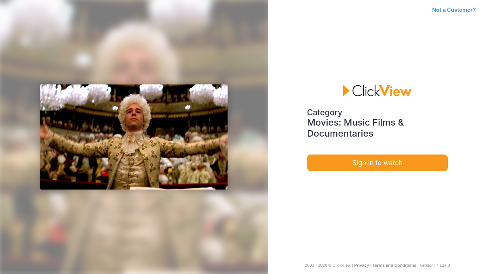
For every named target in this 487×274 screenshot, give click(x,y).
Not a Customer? (454, 9)
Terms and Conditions (394, 265)
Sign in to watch (377, 163)
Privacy (361, 265)
